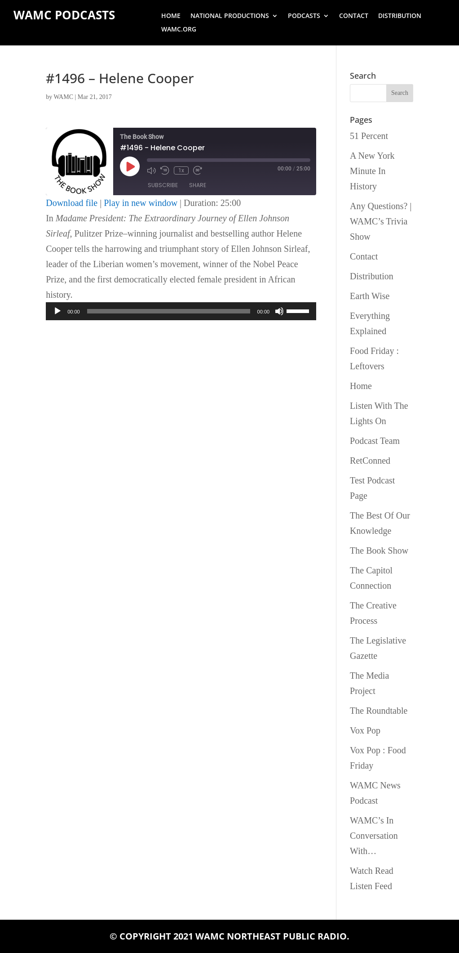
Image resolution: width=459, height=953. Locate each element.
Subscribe (163, 185)
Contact (353, 16)
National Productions (229, 16)
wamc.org (178, 29)
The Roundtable (378, 711)
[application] (181, 311)
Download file (71, 203)
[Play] (57, 311)
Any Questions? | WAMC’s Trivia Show (380, 221)
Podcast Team (375, 441)
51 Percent (369, 136)
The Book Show (379, 550)
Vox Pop (365, 730)
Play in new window (140, 203)
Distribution (399, 16)
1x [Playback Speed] (181, 170)
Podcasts (304, 16)
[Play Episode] (130, 166)
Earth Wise (369, 296)
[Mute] (279, 311)
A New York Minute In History (372, 171)
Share (197, 185)
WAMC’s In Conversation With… (374, 835)
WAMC (63, 97)
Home (171, 16)
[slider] (168, 311)
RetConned (370, 460)
